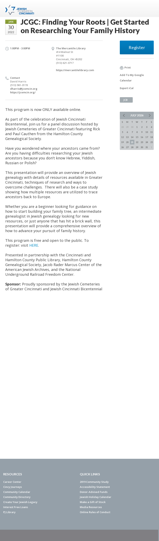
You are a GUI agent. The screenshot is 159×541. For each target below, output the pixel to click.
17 (146, 137)
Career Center (12, 482)
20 (127, 142)
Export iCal (127, 88)
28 (132, 147)
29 (137, 147)
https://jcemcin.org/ (23, 92)
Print (125, 68)
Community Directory (17, 497)
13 (127, 137)
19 (122, 142)
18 (151, 137)
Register (137, 47)
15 (137, 137)
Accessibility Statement (95, 487)
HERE (33, 245)
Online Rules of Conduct (95, 512)
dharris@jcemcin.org (23, 89)
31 (146, 147)
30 (142, 147)
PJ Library (9, 512)
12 (122, 137)
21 (132, 142)
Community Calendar (16, 492)
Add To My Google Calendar (132, 77)
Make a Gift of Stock (92, 502)
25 (151, 142)
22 (137, 142)
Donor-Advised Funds (93, 492)
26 (122, 147)
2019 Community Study (94, 482)
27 (127, 147)
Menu (149, 8)
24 (146, 142)
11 (151, 132)
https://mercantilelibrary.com (75, 70)
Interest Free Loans (15, 507)
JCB (125, 100)
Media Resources (91, 507)
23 (142, 142)
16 (142, 137)
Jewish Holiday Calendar (95, 497)
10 (146, 132)
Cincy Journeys (12, 487)
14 (132, 137)
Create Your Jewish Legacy (20, 502)
